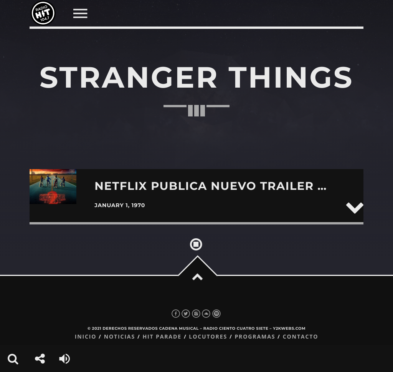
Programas (254, 336)
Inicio (86, 336)
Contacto (301, 336)
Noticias (119, 336)
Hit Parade (161, 336)
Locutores (208, 336)
